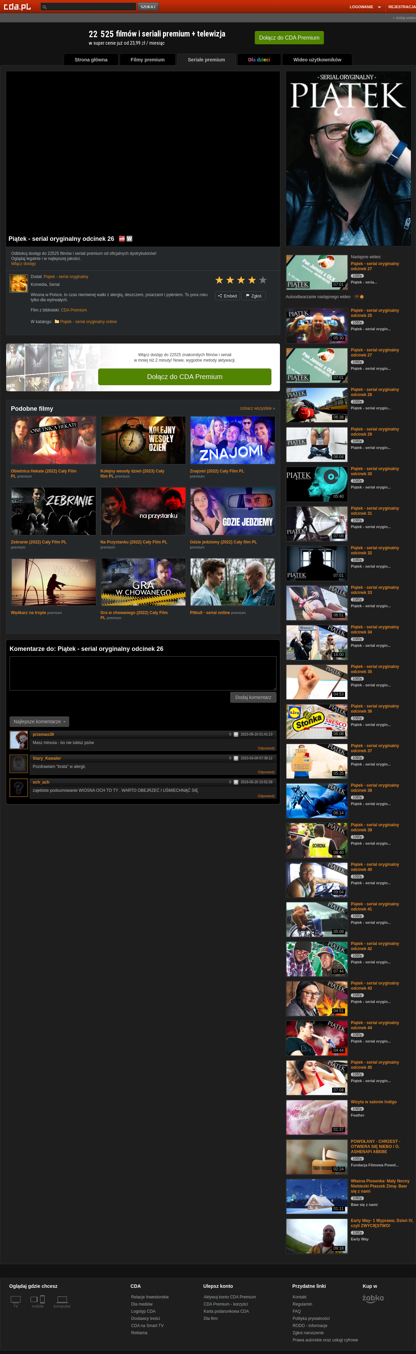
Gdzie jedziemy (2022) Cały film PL (223, 542)
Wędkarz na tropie (28, 612)
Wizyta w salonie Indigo (374, 1102)
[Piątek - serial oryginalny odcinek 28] (316, 404)
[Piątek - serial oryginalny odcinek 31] (316, 523)
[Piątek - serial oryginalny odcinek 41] (316, 919)
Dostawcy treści (145, 1318)
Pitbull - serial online (210, 612)
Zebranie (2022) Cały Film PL (38, 542)
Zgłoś (254, 296)
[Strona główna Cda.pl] (18, 6)
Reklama (139, 1332)
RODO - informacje (310, 1325)
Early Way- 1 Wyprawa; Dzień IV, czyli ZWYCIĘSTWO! (382, 1223)
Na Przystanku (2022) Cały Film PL (134, 542)
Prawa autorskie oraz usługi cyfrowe (325, 1340)
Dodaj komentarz (253, 697)
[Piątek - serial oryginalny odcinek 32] (316, 562)
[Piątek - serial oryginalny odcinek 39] (316, 839)
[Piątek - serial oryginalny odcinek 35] (316, 681)
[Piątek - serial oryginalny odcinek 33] (316, 602)
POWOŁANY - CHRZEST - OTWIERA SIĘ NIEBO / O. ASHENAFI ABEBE (375, 1146)
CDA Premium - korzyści (226, 1304)
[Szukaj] (88, 6)
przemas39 (46, 734)
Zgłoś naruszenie (308, 1332)
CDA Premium (74, 310)
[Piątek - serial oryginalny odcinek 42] (316, 958)
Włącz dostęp (23, 263)
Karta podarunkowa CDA (226, 1311)
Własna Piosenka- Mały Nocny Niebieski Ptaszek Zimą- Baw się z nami (380, 1186)
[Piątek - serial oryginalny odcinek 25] (316, 325)
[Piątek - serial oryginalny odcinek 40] (316, 879)
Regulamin (302, 1304)
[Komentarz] (143, 673)
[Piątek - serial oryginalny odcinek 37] (316, 760)
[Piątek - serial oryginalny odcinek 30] (316, 483)
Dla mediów (142, 1304)
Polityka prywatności (311, 1318)
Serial (54, 284)
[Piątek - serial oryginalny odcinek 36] (316, 721)
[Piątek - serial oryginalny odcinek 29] (316, 444)
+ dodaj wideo (404, 18)
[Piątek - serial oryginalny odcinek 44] (316, 1037)
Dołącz (289, 38)
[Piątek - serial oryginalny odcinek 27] (316, 271)
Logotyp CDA (143, 1311)
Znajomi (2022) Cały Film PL (217, 471)
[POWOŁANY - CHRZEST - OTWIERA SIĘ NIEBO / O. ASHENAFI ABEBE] (316, 1156)
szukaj (148, 7)
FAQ (297, 1311)
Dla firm (211, 1318)
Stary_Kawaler (47, 758)
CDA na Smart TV (147, 1325)
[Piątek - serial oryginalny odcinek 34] (316, 642)
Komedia (39, 284)
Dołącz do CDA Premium (184, 376)
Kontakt (300, 1297)
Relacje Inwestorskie (150, 1297)
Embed (227, 296)
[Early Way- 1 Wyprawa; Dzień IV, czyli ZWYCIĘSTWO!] (316, 1235)
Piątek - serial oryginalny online (88, 321)
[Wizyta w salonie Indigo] (316, 1117)
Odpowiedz (266, 748)
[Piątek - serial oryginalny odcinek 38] (316, 800)
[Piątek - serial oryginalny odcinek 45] (316, 1077)
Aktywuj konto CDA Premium (230, 1297)
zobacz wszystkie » (257, 408)
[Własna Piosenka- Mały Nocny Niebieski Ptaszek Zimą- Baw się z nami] (316, 1196)
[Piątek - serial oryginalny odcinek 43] (316, 998)
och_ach (41, 782)
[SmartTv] (43, 1310)
